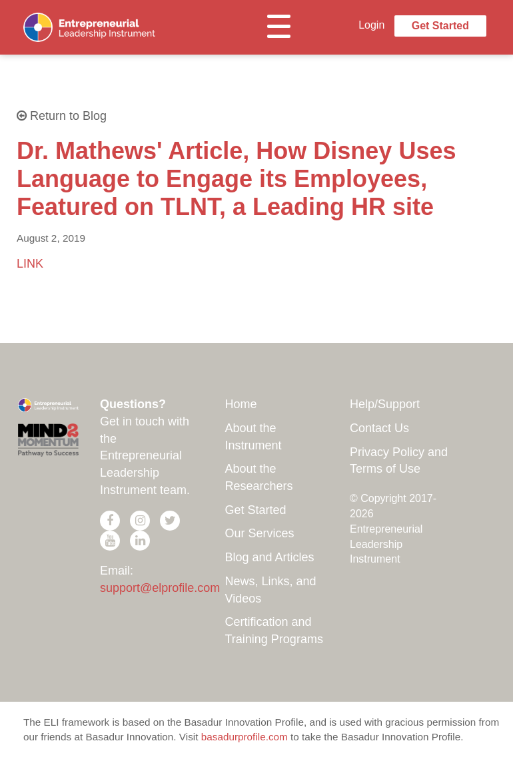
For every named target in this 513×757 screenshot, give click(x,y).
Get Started (440, 25)
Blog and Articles (269, 557)
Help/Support (385, 404)
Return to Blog (62, 116)
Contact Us (379, 428)
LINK (30, 263)
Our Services (259, 533)
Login (371, 25)
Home (241, 404)
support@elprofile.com (160, 588)
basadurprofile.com (244, 736)
